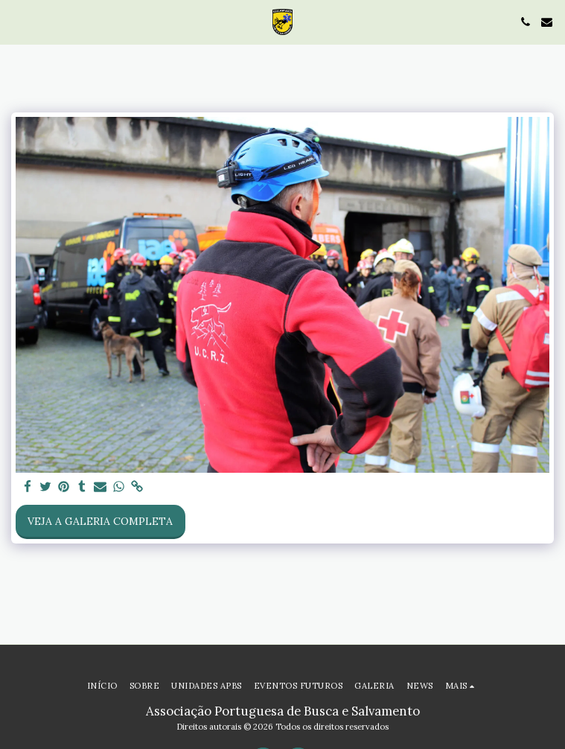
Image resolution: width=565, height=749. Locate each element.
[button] (16, 21)
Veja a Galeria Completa (100, 521)
